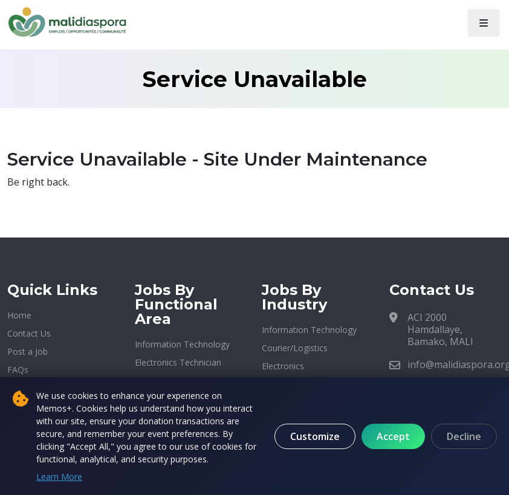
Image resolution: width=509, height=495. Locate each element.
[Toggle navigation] (483, 23)
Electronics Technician (178, 362)
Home (19, 315)
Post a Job (27, 351)
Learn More (59, 476)
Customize (315, 436)
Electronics (283, 366)
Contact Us (29, 333)
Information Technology (182, 344)
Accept (393, 436)
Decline (464, 436)
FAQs (17, 369)
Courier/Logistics (295, 348)
